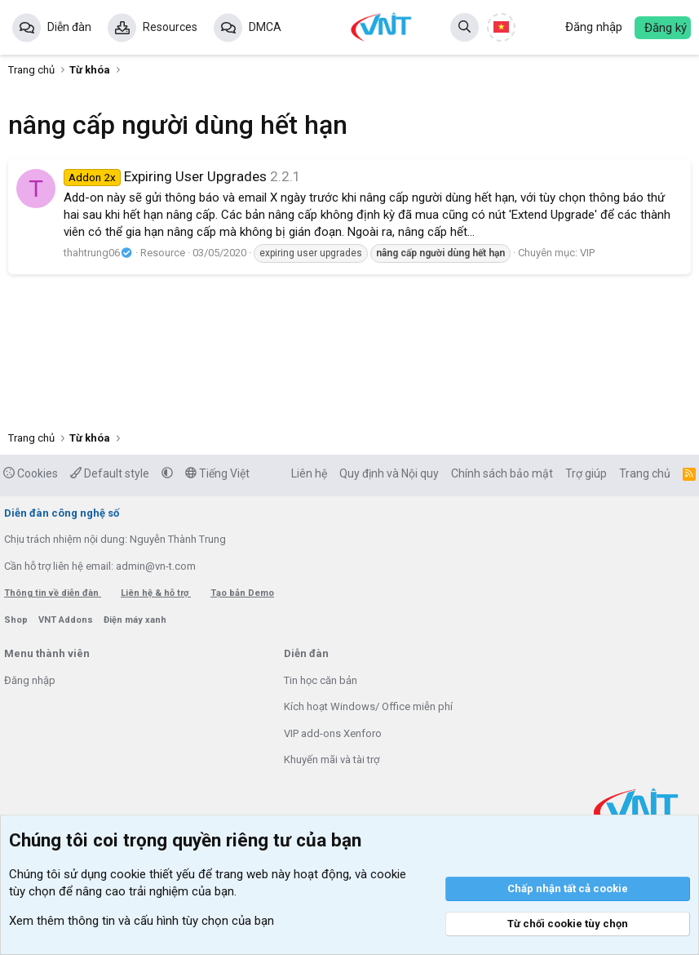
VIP (587, 253)
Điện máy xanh (135, 620)
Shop (17, 620)
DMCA (265, 26)
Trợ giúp (586, 473)
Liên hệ (309, 473)
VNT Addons (66, 620)
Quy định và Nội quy (389, 473)
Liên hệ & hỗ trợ (156, 593)
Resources (170, 26)
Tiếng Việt (217, 473)
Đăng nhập (29, 680)
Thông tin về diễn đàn (52, 593)
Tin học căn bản (320, 680)
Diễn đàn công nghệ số (61, 513)
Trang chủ (644, 473)
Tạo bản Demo (242, 593)
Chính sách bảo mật (502, 473)
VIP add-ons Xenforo (333, 733)
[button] (167, 473)
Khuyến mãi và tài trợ (331, 759)
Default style (109, 473)
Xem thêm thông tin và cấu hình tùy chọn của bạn (141, 920)
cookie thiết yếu (152, 874)
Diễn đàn (69, 26)
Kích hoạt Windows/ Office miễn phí (368, 706)
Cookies (30, 473)
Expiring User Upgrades (165, 176)
